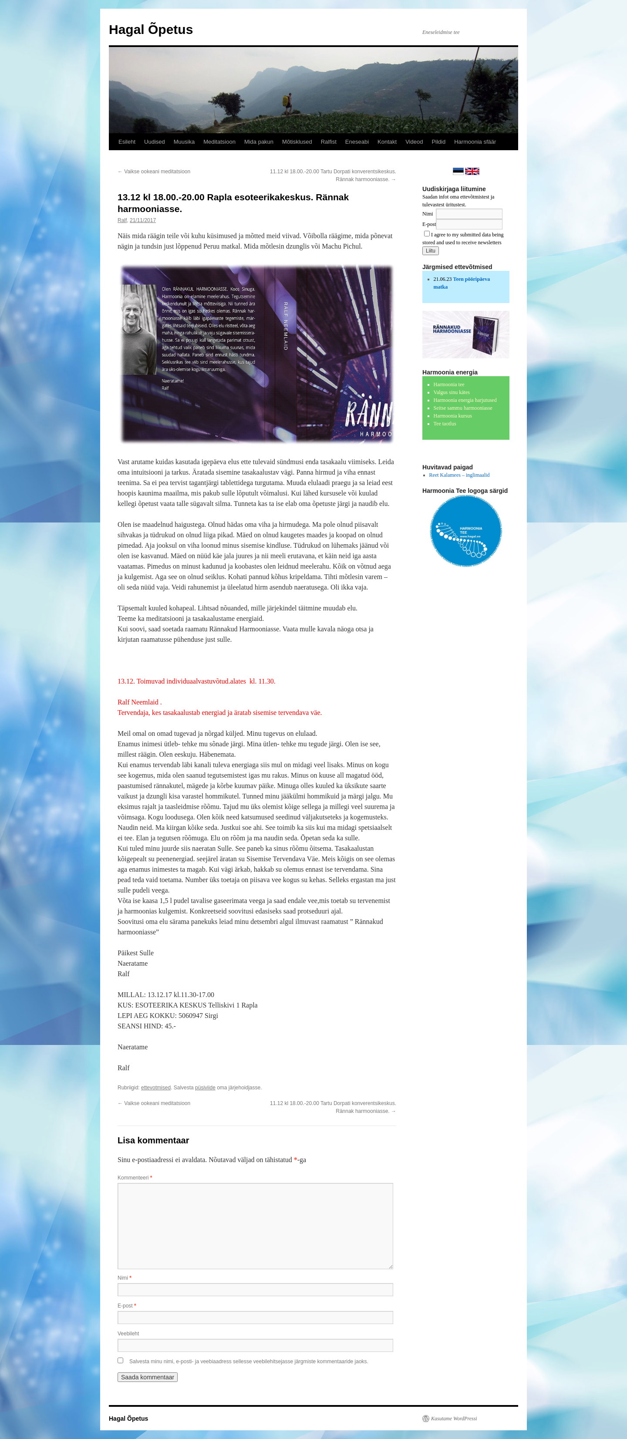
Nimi (124, 1278)
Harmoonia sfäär (475, 141)
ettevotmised (156, 1088)
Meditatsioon (219, 141)
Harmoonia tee (449, 384)
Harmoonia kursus (453, 416)
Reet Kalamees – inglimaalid (459, 475)
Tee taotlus (445, 424)
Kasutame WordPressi (454, 1418)
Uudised (154, 141)
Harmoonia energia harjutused (465, 400)
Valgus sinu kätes (452, 392)
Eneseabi (357, 141)
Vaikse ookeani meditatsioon (154, 172)
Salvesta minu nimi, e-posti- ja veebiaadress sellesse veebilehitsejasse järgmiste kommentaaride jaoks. (248, 1361)
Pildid (438, 141)
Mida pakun (258, 141)
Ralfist (329, 141)
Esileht (126, 141)
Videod (414, 141)
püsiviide (205, 1088)
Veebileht (128, 1334)
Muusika (184, 141)
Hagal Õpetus (151, 29)
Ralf (122, 220)
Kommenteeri (135, 1178)
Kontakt (387, 141)
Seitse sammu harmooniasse (463, 408)
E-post (127, 1306)
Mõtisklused (297, 141)
